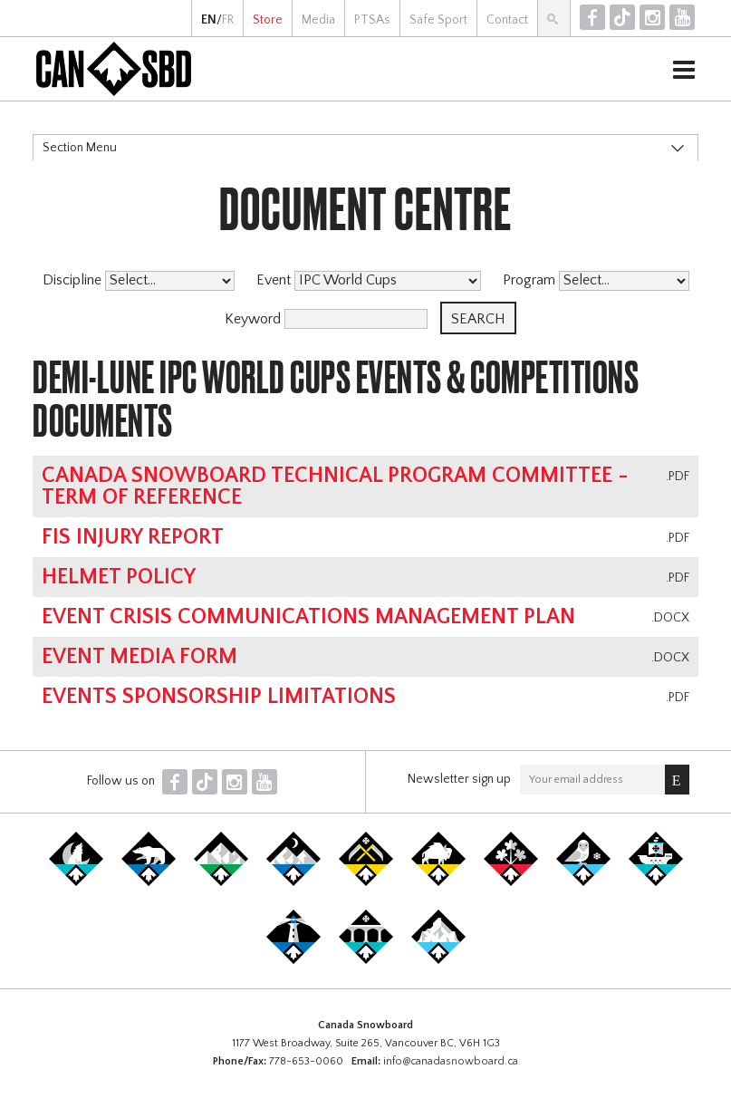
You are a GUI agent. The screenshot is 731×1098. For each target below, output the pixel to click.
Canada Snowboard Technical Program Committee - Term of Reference (335, 486)
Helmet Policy (119, 577)
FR (228, 20)
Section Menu (80, 147)
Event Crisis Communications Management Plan (308, 617)
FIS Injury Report (133, 537)
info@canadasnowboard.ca (450, 1061)
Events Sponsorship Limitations (219, 696)
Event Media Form (139, 657)
